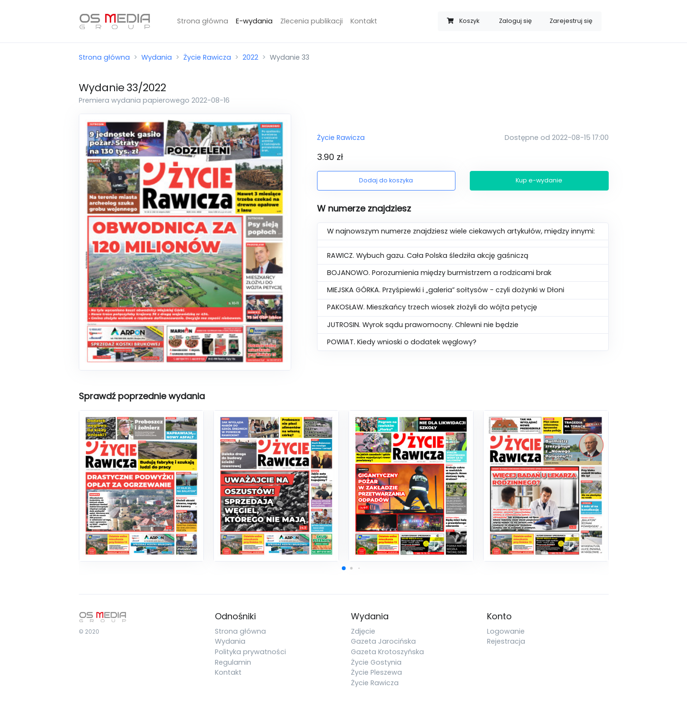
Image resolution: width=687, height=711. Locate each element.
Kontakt (363, 21)
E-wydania (254, 21)
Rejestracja (506, 641)
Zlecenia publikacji (311, 21)
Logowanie (506, 631)
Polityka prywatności (250, 652)
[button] (344, 568)
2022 (250, 57)
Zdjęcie (363, 631)
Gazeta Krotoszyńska (387, 652)
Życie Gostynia (376, 662)
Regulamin (233, 662)
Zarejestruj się (571, 21)
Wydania (156, 57)
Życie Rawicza (207, 57)
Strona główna (202, 21)
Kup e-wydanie (539, 180)
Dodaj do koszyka (386, 180)
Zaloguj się (515, 21)
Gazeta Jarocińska (383, 641)
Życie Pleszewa (376, 672)
